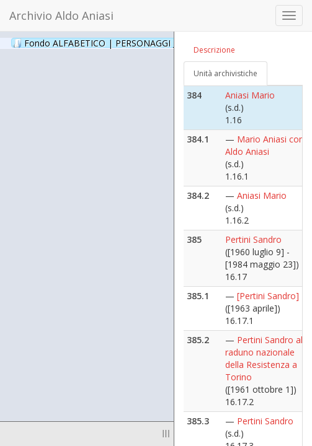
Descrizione (214, 50)
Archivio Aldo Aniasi (61, 15)
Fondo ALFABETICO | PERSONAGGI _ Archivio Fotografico (150, 43)
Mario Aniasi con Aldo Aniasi (264, 145)
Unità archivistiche (225, 73)
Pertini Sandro (253, 239)
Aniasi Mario (250, 95)
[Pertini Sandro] (268, 296)
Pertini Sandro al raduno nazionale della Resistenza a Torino (264, 358)
